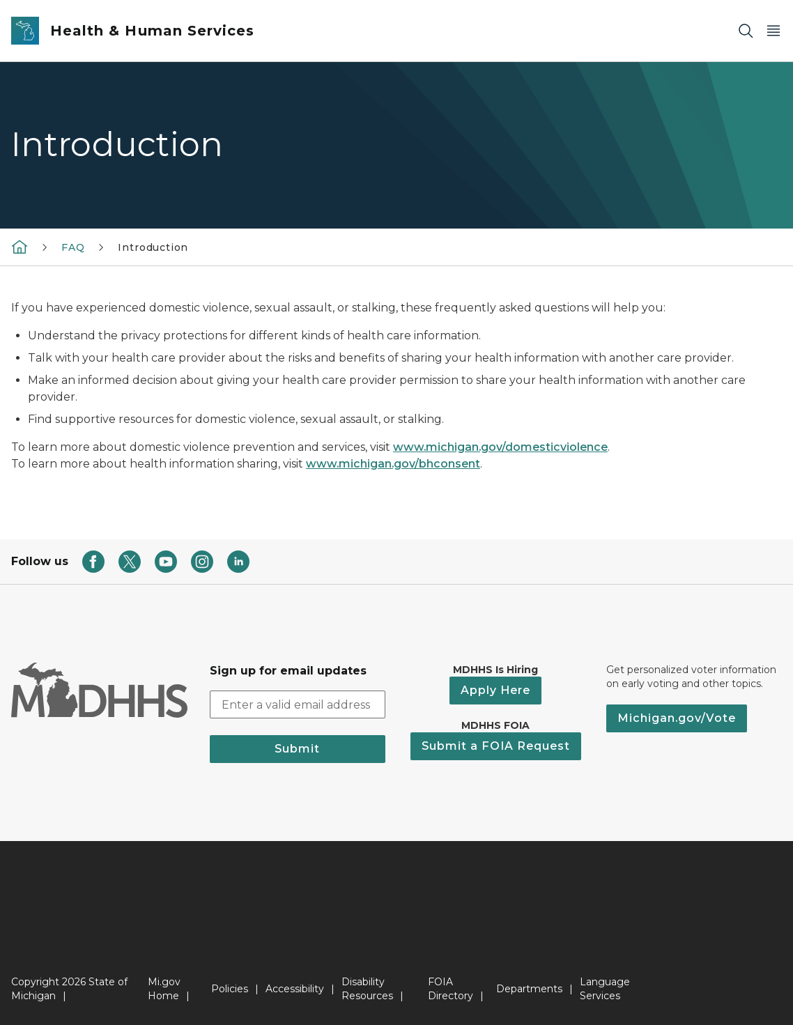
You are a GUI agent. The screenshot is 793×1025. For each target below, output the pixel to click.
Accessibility (294, 988)
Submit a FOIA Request (496, 746)
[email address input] (298, 704)
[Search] (745, 31)
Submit (297, 748)
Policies (229, 988)
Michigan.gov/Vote (676, 718)
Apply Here (495, 690)
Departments (529, 988)
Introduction (153, 247)
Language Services (605, 989)
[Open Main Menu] (773, 31)
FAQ (72, 247)
